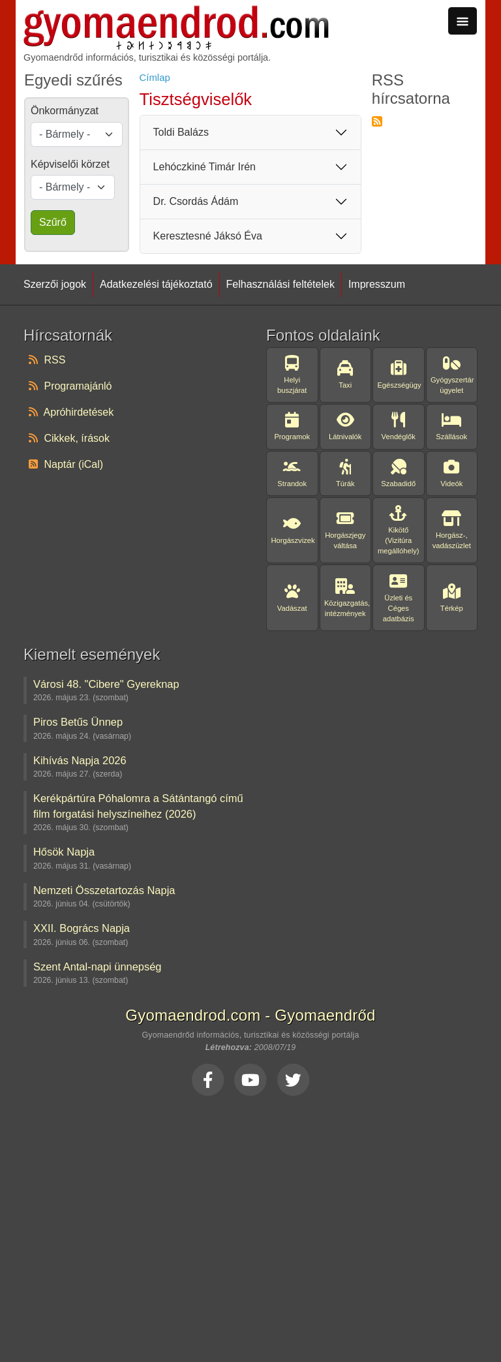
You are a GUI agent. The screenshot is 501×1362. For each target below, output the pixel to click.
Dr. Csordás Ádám (196, 201)
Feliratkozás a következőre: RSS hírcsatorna (377, 121)
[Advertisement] (250, 1225)
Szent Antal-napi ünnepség (97, 966)
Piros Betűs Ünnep (78, 722)
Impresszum (376, 284)
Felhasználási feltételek (280, 284)
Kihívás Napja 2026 (80, 760)
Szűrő (53, 222)
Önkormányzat (65, 110)
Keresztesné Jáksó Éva (207, 235)
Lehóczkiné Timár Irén (204, 166)
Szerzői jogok (54, 284)
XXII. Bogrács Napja (81, 928)
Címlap (155, 77)
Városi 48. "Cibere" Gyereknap (106, 684)
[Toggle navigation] (463, 21)
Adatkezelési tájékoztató (156, 284)
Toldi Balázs (181, 132)
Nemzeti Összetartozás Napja (104, 890)
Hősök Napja (64, 852)
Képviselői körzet (70, 164)
